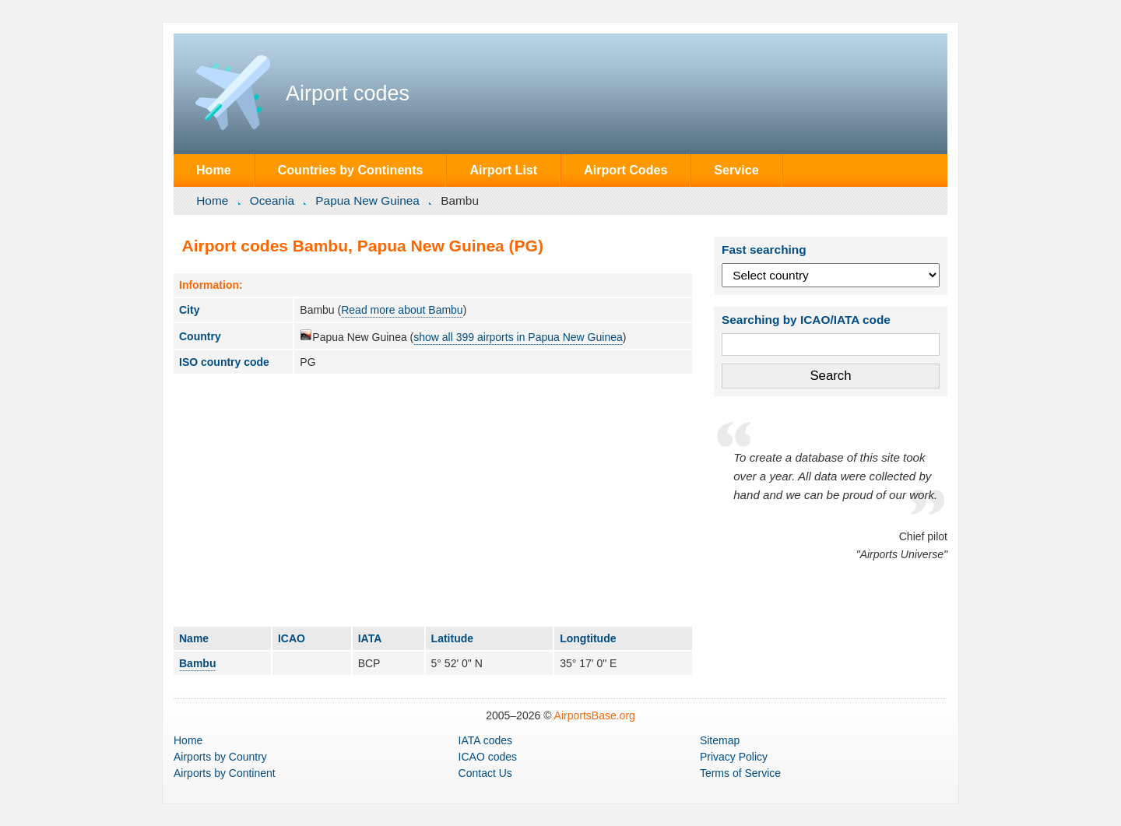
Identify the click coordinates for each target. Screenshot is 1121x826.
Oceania (272, 200)
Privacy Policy (734, 756)
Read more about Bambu (401, 310)
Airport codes (347, 93)
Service (736, 170)
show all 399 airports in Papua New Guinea (518, 337)
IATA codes (486, 740)
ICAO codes (488, 756)
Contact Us (485, 773)
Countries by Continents (350, 170)
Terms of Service (740, 773)
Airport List (503, 170)
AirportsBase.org (594, 715)
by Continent (225, 773)
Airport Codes (625, 170)
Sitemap (720, 740)
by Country (220, 756)
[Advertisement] (433, 500)
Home (213, 170)
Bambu (197, 663)
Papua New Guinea (367, 200)
